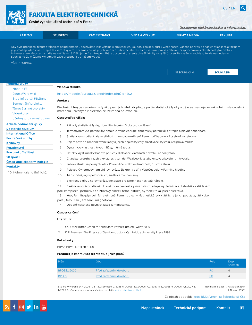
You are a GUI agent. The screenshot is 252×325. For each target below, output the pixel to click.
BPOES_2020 (67, 270)
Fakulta (226, 35)
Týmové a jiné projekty (28, 108)
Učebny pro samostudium (31, 118)
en (233, 8)
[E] (242, 307)
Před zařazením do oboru (112, 270)
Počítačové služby (19, 138)
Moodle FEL (20, 88)
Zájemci (26, 35)
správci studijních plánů (128, 290)
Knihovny (13, 143)
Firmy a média (188, 35)
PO (211, 270)
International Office (20, 133)
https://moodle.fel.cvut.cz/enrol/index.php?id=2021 (95, 93)
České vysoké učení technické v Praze (60, 21)
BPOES (62, 276)
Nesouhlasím (184, 72)
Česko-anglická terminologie (27, 161)
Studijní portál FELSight (29, 98)
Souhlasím (222, 72)
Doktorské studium (20, 128)
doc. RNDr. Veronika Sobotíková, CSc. (220, 296)
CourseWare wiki (24, 93)
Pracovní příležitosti (20, 152)
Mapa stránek (152, 307)
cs (225, 8)
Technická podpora (190, 307)
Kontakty (13, 166)
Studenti (60, 35)
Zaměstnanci (99, 35)
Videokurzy (20, 113)
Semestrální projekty (27, 103)
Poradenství (15, 147)
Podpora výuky (17, 83)
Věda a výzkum (143, 35)
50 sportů (13, 157)
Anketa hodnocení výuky (24, 124)
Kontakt (223, 307)
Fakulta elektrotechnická (73, 14)
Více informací (21, 62)
